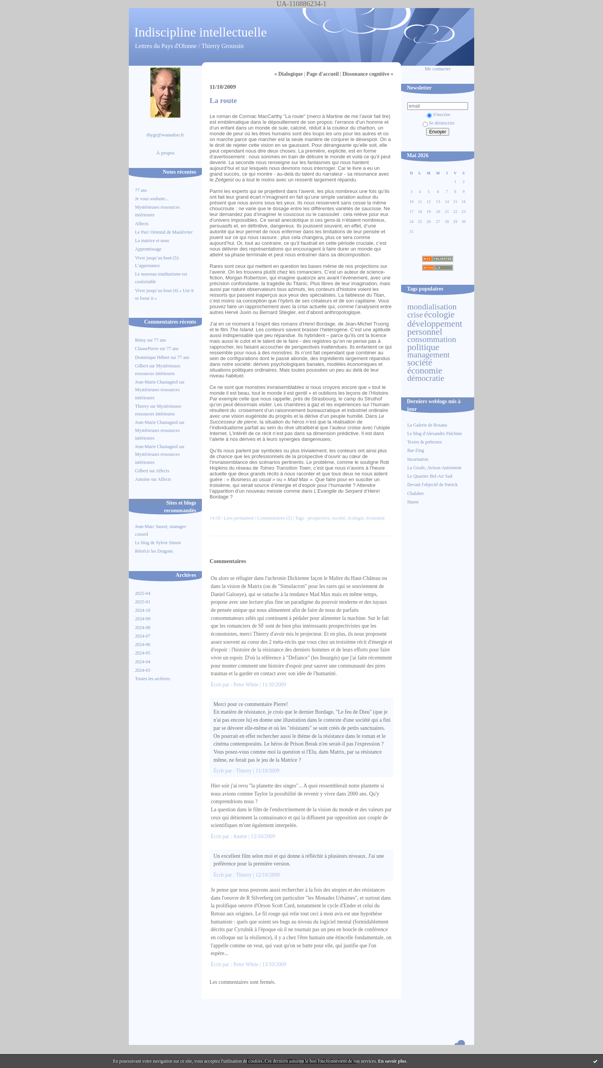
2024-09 (142, 618)
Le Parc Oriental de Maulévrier (164, 232)
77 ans (141, 190)
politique (423, 347)
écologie (439, 314)
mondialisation (431, 306)
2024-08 (142, 627)
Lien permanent (239, 518)
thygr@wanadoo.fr (165, 135)
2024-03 (142, 670)
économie (424, 370)
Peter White (245, 685)
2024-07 (142, 636)
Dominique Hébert (152, 357)
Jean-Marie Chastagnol (156, 382)
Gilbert (141, 366)
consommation (431, 339)
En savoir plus (392, 1061)
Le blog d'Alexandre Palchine (434, 433)
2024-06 (142, 644)
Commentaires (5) (274, 518)
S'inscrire (438, 114)
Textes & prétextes (424, 442)
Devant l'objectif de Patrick (432, 484)
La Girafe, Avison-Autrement (434, 467)
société (419, 362)
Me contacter (438, 68)
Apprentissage (148, 249)
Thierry (142, 406)
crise (415, 314)
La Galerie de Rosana (427, 425)
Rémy (140, 340)
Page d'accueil (322, 74)
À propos (165, 153)
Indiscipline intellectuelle (200, 32)
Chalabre (415, 493)
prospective (319, 518)
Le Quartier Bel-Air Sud (429, 476)
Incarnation (417, 459)
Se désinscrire (439, 123)
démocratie (425, 378)
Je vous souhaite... (152, 198)
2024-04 (142, 661)
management (428, 354)
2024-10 (142, 610)
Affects (141, 223)
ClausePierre (146, 348)
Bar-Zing (415, 450)
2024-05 (142, 653)
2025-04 (142, 593)
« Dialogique (288, 74)
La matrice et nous (152, 240)
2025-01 (142, 602)
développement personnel (434, 327)
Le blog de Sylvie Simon (158, 542)
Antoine (142, 479)
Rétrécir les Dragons (154, 551)
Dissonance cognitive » (367, 74)
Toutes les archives (152, 678)
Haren (412, 502)
